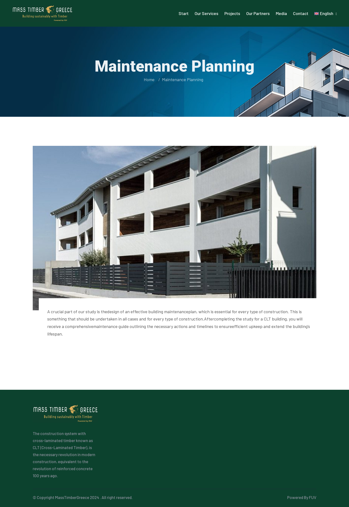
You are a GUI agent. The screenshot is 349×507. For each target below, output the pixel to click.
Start (184, 13)
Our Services (206, 13)
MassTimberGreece (72, 497)
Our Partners (258, 13)
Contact (300, 13)
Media (281, 13)
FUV (312, 497)
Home (149, 79)
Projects (232, 13)
